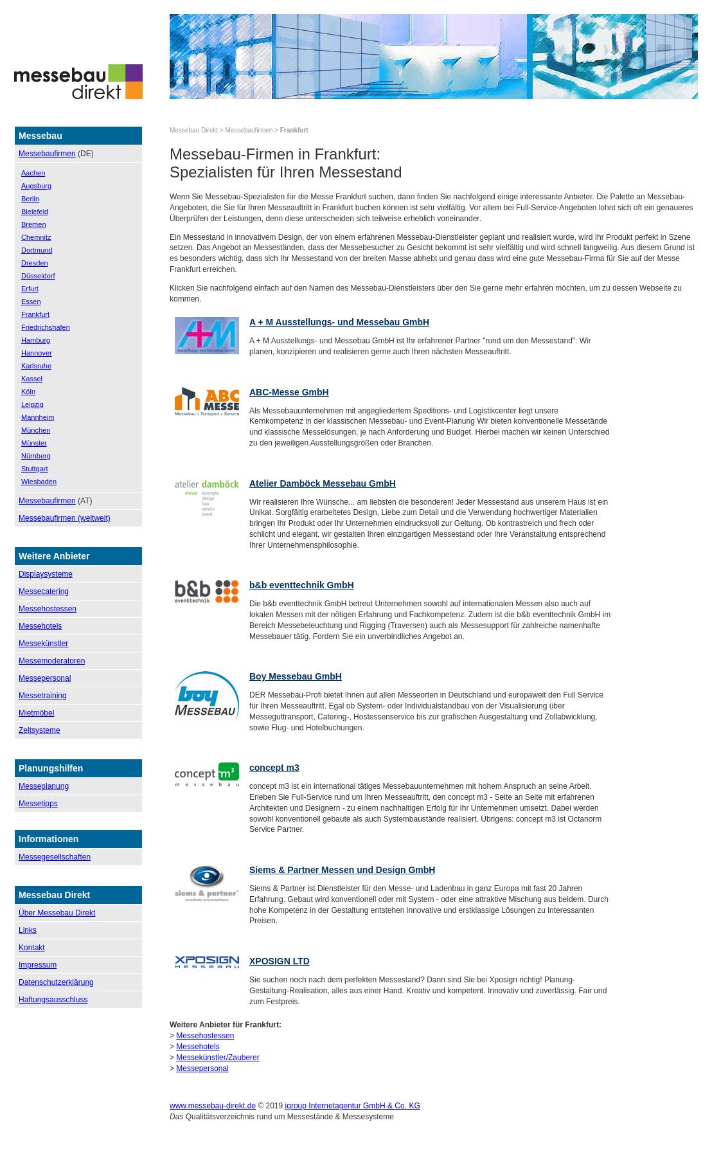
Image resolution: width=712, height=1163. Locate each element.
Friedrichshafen (45, 327)
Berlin (30, 199)
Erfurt (30, 289)
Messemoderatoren (52, 660)
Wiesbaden (39, 481)
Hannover (36, 353)
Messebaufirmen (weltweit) (65, 518)
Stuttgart (34, 469)
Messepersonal (45, 678)
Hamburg (35, 340)
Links (28, 930)
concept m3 (274, 767)
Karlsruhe (36, 366)
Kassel (31, 379)
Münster (34, 443)
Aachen (33, 173)
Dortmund (36, 250)
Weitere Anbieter (54, 556)
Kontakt (32, 947)
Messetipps (38, 803)
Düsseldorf (38, 276)
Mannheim (37, 417)
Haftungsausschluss (53, 999)
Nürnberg (36, 456)
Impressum (38, 964)
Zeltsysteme (39, 730)
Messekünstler (43, 643)
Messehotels (40, 626)
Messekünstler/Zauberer (217, 1057)
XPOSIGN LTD (279, 961)
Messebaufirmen (47, 153)
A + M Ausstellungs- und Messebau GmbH (339, 322)
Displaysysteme (46, 574)
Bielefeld (34, 211)
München (35, 430)
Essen (31, 301)
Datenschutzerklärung (56, 982)
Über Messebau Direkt (57, 912)
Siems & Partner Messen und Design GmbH (342, 870)
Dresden (34, 263)
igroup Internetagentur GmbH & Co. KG (352, 1105)
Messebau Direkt (194, 130)
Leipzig (32, 404)
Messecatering (44, 591)
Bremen (33, 224)
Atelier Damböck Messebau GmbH (322, 483)
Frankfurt (35, 314)
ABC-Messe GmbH (289, 392)
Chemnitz (36, 237)
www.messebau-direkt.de (213, 1105)
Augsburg (36, 186)
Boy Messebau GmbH (295, 676)
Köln (28, 391)
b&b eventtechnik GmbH (301, 585)
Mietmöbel (36, 712)
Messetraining (43, 695)
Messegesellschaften (55, 856)
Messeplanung (44, 786)
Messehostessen (47, 608)
